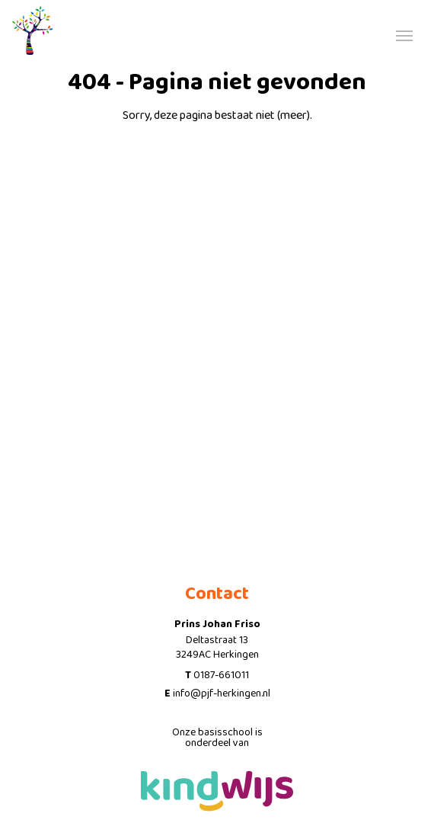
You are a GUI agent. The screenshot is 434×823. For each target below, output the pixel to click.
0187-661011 (221, 675)
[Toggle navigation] (404, 34)
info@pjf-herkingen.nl (221, 693)
